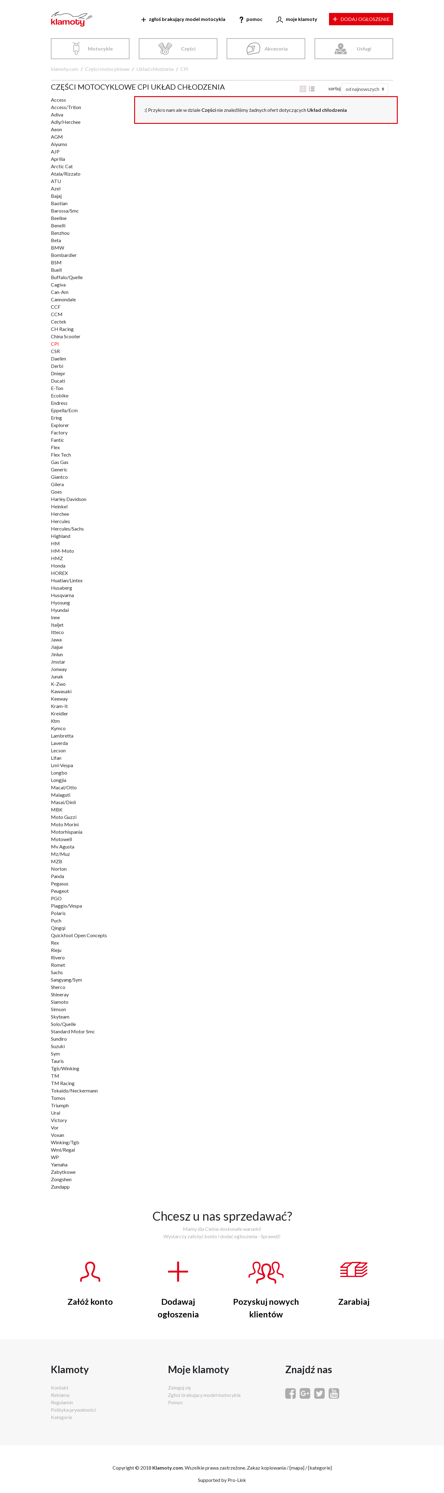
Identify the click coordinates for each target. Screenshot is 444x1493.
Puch (56, 920)
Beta (56, 240)
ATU (56, 181)
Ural (55, 1113)
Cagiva (58, 284)
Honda (58, 565)
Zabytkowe (63, 1172)
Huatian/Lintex (67, 580)
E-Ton (57, 388)
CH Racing (62, 329)
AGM (57, 137)
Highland (60, 536)
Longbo (59, 772)
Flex (55, 447)
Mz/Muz (60, 854)
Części (188, 48)
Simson (58, 1009)
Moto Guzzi (63, 817)
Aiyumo (59, 144)
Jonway (59, 669)
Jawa (56, 639)
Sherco (58, 987)
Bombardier (64, 255)
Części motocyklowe (107, 69)
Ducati (58, 381)
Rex (55, 943)
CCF (55, 307)
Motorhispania (66, 832)
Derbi (57, 366)
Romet (58, 965)
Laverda (59, 743)
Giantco (59, 477)
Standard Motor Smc (73, 1031)
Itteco (57, 632)
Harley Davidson (68, 499)
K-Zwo (58, 684)
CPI (184, 69)
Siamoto (59, 1002)
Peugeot (60, 891)
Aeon (56, 129)
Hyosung (60, 602)
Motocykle (100, 48)
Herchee (60, 514)
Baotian (59, 203)
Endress (59, 403)
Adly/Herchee (65, 122)
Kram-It (59, 706)
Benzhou (60, 233)
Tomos (58, 1098)
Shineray (60, 994)
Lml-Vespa (62, 765)
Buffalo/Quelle (67, 277)
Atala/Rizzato (65, 174)
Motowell (61, 839)
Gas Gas (59, 462)
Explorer (60, 425)
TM (55, 1076)
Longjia (58, 780)
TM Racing (63, 1083)
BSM (56, 262)
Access (58, 100)
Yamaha (59, 1164)
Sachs (57, 972)
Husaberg (61, 588)
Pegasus (59, 883)
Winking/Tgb (65, 1142)
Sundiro (59, 1039)
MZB (56, 861)
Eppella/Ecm (64, 410)
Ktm (55, 721)
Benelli (58, 225)
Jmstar (58, 662)
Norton (59, 869)
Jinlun (57, 654)
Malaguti (60, 795)
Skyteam (60, 1016)
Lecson (58, 750)
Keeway (59, 699)
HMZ (57, 558)
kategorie (320, 1468)
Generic (59, 469)
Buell (56, 270)
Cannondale (63, 299)
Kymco (58, 728)
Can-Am (59, 292)
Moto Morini (65, 824)
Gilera (57, 484)
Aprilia (58, 159)
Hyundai (60, 610)
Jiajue (57, 647)
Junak (57, 676)
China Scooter (65, 336)
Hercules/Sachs (67, 528)
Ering (56, 418)
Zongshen (61, 1179)
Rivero (58, 957)
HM (55, 543)
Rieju (56, 950)
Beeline (59, 218)
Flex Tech (61, 455)
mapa (297, 1468)
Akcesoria (276, 48)
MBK (57, 809)
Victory (59, 1120)
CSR (55, 351)
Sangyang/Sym (66, 979)
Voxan (57, 1135)
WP (55, 1157)
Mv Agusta (62, 846)
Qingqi (58, 928)
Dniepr (58, 373)
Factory (59, 432)
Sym (55, 1053)
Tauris (57, 1061)
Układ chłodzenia (155, 69)
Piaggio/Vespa (66, 906)
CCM (57, 314)
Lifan (56, 758)
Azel (55, 188)
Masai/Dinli (63, 802)
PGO (56, 898)
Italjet (57, 625)
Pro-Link (237, 1480)
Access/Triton (66, 107)
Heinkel (59, 506)
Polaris (58, 913)
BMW (57, 247)
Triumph (60, 1105)
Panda (57, 876)
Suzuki (58, 1046)
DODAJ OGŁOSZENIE (361, 19)
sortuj (334, 88)
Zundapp (60, 1187)
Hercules (60, 521)
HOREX (59, 573)
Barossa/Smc (65, 211)
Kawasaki (61, 691)
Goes (56, 491)
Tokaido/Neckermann (74, 1090)
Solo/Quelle (63, 1024)
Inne (55, 617)
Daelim (58, 358)
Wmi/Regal (63, 1150)
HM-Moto (62, 551)
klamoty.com (64, 69)
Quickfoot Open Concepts (79, 935)
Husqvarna (62, 595)
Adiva (57, 114)
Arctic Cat (62, 166)
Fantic (57, 440)
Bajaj (56, 196)
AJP (55, 151)
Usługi (364, 48)
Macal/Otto (64, 787)
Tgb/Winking (65, 1068)
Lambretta (62, 735)
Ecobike (59, 395)
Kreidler (59, 713)
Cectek (58, 321)
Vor (55, 1127)
